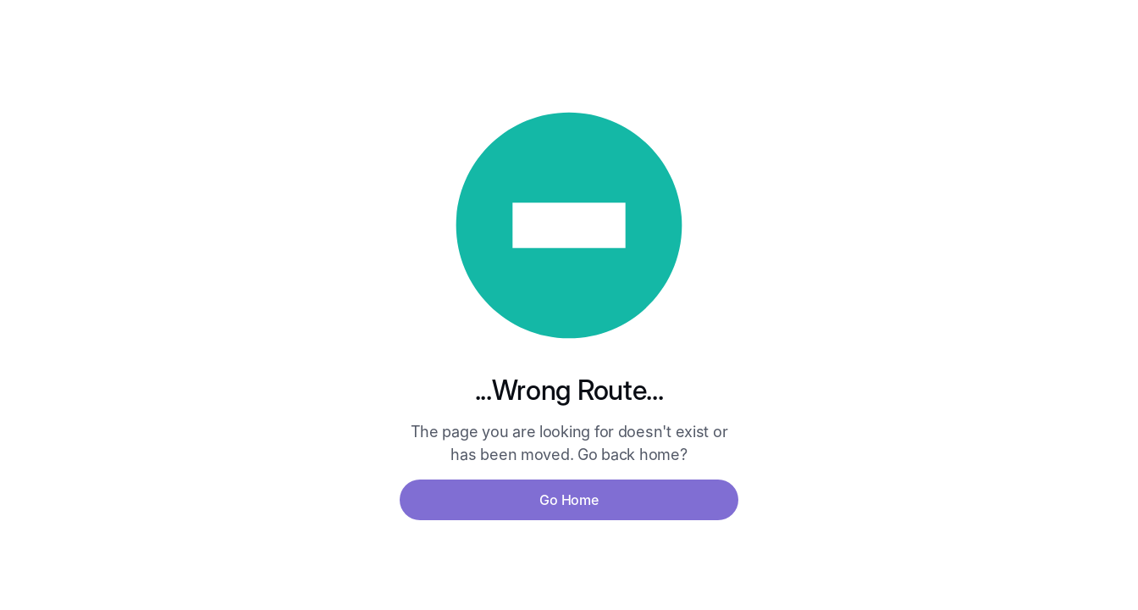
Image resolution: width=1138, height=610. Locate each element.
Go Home (568, 499)
